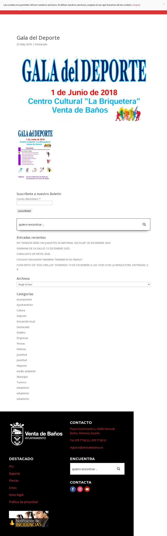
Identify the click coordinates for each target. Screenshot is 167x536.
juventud (22, 354)
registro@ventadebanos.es (86, 447)
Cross (13, 488)
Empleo (21, 332)
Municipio (22, 376)
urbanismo (23, 387)
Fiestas (21, 343)
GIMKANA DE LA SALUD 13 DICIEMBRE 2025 (43, 248)
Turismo (21, 382)
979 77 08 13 (99, 440)
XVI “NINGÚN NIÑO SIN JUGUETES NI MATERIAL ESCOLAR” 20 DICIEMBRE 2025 (64, 243)
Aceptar (136, 4)
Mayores (22, 365)
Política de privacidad (23, 502)
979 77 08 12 (82, 440)
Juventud (22, 360)
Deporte (21, 316)
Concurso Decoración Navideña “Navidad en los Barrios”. (50, 259)
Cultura (21, 310)
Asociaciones (24, 299)
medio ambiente (26, 371)
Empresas (22, 338)
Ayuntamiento (25, 304)
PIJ (11, 466)
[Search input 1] (78, 224)
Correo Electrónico (29, 199)
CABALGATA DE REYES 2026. (34, 254)
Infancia (21, 349)
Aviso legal (16, 495)
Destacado (41, 44)
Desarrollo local (26, 321)
